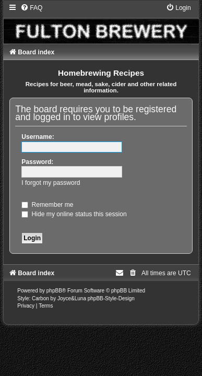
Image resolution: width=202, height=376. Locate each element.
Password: (37, 162)
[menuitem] (31, 7)
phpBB (54, 290)
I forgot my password (50, 182)
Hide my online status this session (74, 214)
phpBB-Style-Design (111, 298)
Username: (37, 136)
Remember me (47, 204)
